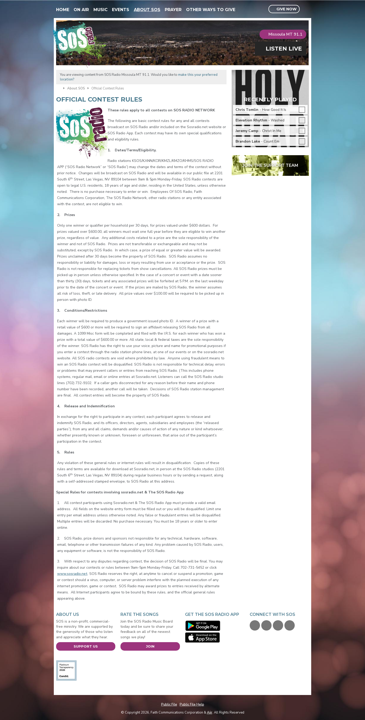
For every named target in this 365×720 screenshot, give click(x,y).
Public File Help (192, 704)
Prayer (173, 9)
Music (100, 9)
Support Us (86, 646)
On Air (81, 9)
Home (62, 9)
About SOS (147, 9)
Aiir (209, 712)
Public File (169, 704)
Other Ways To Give (210, 9)
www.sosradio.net (72, 573)
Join (150, 646)
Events (120, 9)
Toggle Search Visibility (306, 9)
